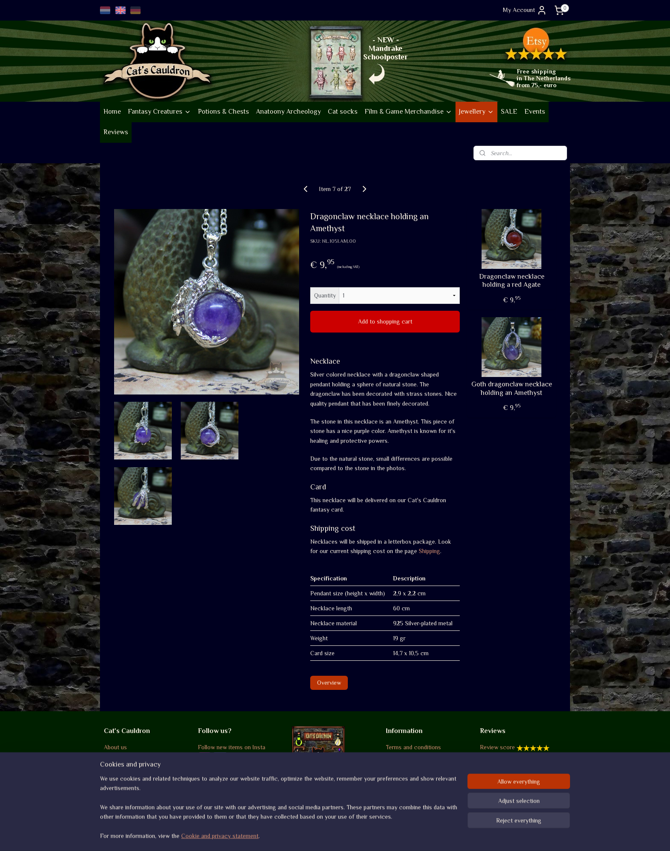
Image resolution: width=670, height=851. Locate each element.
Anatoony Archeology (288, 111)
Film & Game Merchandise (408, 111)
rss (325, 835)
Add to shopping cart (385, 321)
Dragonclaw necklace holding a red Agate (511, 281)
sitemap (310, 835)
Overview (329, 682)
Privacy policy (404, 776)
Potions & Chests (223, 111)
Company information (131, 757)
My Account (525, 10)
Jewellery (476, 111)
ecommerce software (353, 835)
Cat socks (343, 111)
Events (534, 111)
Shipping (429, 551)
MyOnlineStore (418, 835)
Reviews (115, 132)
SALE (509, 111)
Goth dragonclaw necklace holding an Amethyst (511, 388)
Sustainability (125, 776)
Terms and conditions (413, 747)
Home (112, 111)
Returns (396, 766)
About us (115, 747)
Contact (396, 795)
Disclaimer (399, 785)
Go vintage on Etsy (129, 786)
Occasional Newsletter (227, 780)
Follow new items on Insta (231, 747)
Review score (497, 747)
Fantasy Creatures (159, 111)
